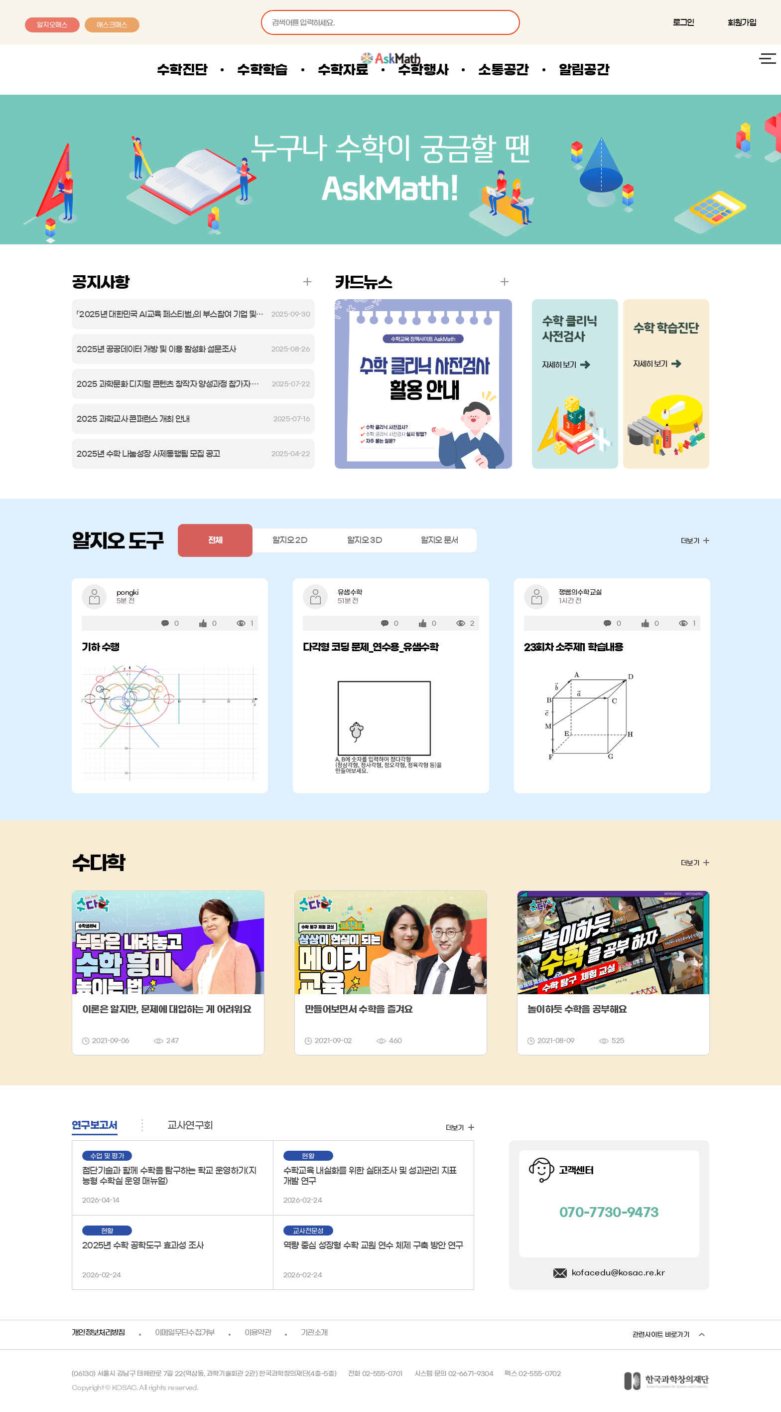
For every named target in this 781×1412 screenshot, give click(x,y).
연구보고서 (95, 1125)
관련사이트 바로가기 (661, 1334)
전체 (215, 540)
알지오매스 (52, 24)
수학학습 (294, 69)
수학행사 (455, 69)
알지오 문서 (439, 540)
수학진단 (214, 69)
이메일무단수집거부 (191, 1335)
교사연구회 (190, 1125)
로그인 (683, 22)
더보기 (307, 281)
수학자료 (375, 69)
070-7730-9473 (608, 1212)
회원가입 (742, 22)
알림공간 (616, 69)
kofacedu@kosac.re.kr (618, 1272)
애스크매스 (112, 24)
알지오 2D (290, 540)
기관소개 (325, 1335)
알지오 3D (365, 540)
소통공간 (536, 69)
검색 (507, 22)
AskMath (69, 70)
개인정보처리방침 (100, 1335)
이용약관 (267, 1335)
